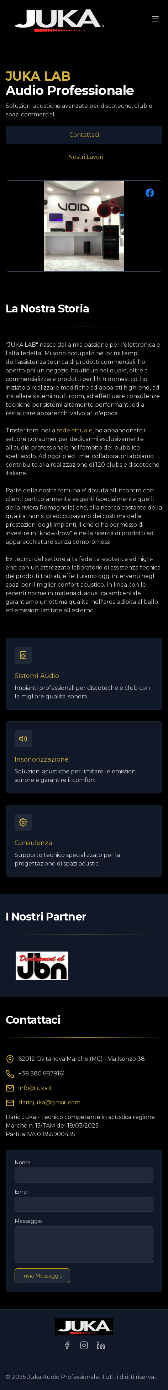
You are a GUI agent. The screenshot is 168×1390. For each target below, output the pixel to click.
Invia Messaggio (42, 1276)
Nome (23, 1162)
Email (21, 1192)
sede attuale (75, 430)
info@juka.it (35, 1088)
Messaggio (28, 1221)
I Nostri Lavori (84, 157)
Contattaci (84, 134)
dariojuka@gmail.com (49, 1102)
